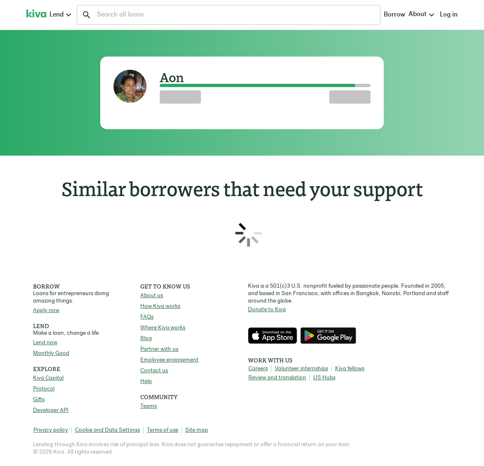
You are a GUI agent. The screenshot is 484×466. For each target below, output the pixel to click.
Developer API (50, 410)
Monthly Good (51, 353)
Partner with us (159, 349)
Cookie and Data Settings (107, 430)
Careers (258, 369)
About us (151, 296)
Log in (381, 15)
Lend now (45, 343)
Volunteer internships (301, 369)
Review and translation (277, 378)
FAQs (146, 317)
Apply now (46, 311)
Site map (196, 430)
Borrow (317, 15)
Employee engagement (169, 360)
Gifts (39, 400)
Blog (146, 339)
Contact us (154, 371)
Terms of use (162, 430)
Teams (148, 406)
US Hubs (324, 378)
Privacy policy (50, 430)
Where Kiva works (162, 328)
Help (146, 381)
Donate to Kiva (267, 310)
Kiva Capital (48, 378)
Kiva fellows (349, 369)
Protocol (43, 389)
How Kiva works (160, 306)
